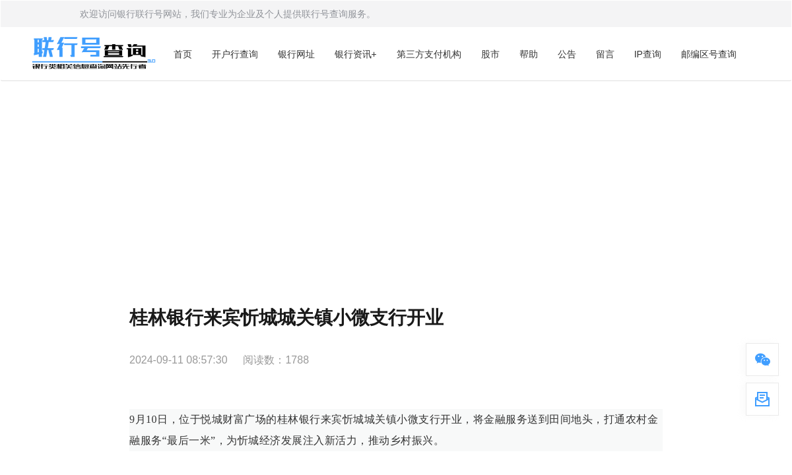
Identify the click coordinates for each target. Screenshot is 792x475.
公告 (567, 54)
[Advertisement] (396, 180)
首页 (183, 54)
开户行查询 (235, 54)
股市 (490, 54)
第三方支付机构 (429, 54)
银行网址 (296, 54)
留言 (605, 54)
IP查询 (647, 54)
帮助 (528, 54)
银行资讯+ (356, 54)
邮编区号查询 (709, 54)
